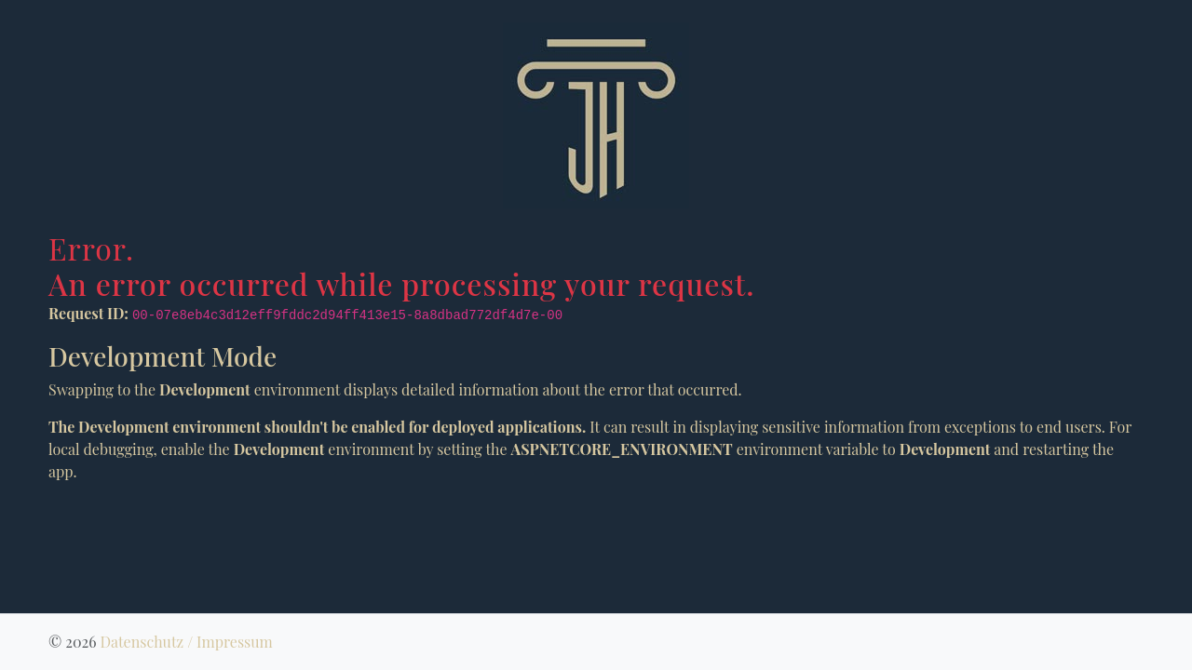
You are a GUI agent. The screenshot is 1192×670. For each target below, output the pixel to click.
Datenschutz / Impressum (186, 641)
